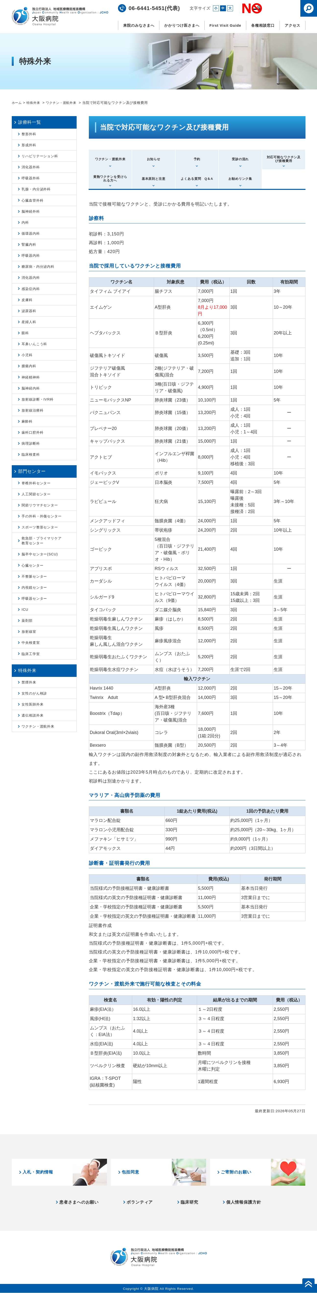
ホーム (17, 103)
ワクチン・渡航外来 (65, 103)
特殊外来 (35, 103)
